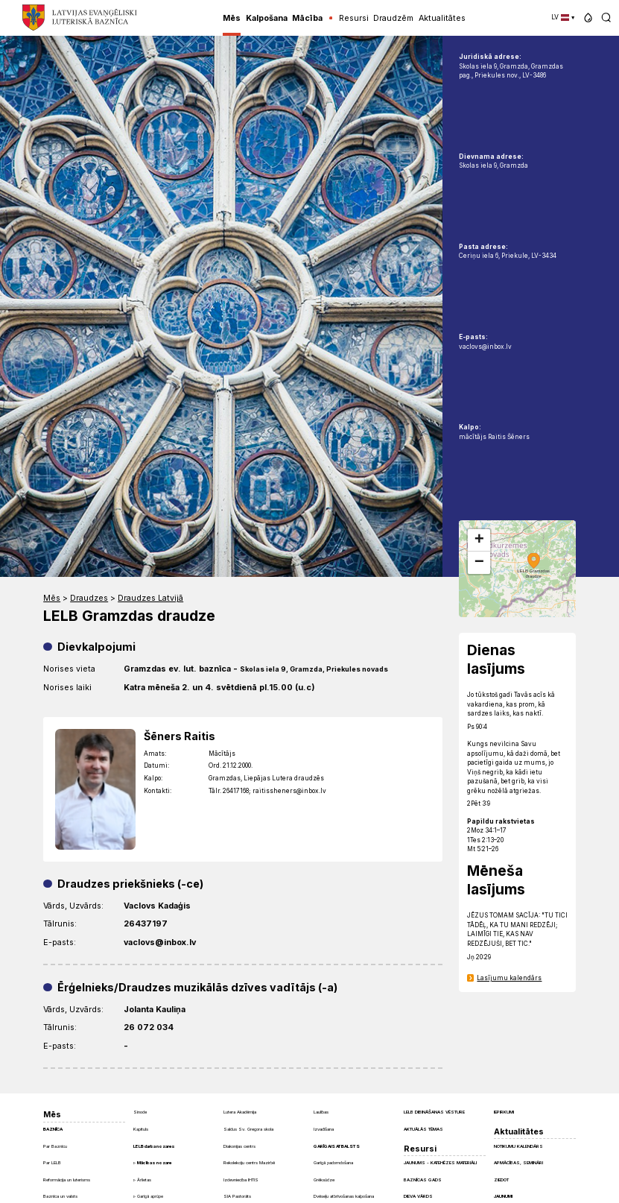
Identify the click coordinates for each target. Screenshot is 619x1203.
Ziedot (501, 1179)
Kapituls (140, 1128)
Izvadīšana (324, 1128)
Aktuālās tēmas (423, 1128)
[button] (588, 17)
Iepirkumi (504, 1111)
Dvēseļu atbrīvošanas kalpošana (344, 1196)
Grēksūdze (324, 1179)
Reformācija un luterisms (66, 1179)
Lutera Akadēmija (239, 1111)
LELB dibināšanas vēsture (434, 1111)
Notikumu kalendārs (518, 1146)
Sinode (140, 1111)
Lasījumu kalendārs (509, 978)
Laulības (321, 1111)
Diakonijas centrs (239, 1146)
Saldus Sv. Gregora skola (248, 1128)
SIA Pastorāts (237, 1196)
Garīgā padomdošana (333, 1162)
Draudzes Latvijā (150, 598)
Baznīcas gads (423, 1179)
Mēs (51, 598)
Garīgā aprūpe (150, 1196)
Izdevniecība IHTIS (240, 1179)
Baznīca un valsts (60, 1196)
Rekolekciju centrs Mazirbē (249, 1162)
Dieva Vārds (418, 1196)
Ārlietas (144, 1180)
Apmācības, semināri (518, 1162)
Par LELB (52, 1162)
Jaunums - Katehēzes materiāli (440, 1162)
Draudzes (89, 598)
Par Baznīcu (55, 1146)
